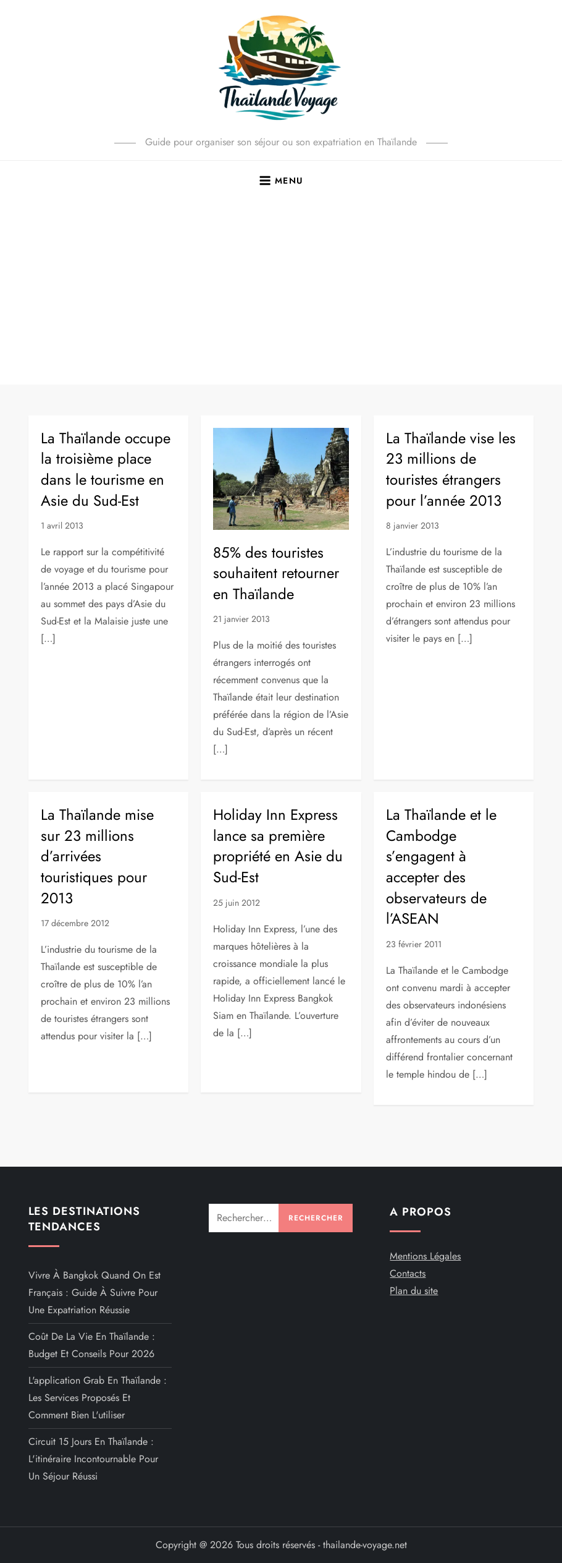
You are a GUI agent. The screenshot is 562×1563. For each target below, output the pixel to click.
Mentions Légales (425, 1256)
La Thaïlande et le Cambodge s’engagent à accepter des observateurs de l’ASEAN (441, 866)
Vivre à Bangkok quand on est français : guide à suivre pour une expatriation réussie (94, 1292)
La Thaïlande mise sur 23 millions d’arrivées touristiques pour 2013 (97, 856)
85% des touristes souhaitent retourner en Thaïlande (276, 573)
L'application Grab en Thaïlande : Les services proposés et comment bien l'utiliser (97, 1397)
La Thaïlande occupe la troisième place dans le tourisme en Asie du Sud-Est (105, 469)
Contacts (408, 1273)
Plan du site (414, 1291)
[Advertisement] (281, 291)
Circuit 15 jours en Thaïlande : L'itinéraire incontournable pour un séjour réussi (93, 1458)
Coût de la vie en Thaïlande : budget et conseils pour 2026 (91, 1345)
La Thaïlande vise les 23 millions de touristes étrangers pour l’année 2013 (451, 469)
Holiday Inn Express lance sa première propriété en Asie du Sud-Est (278, 846)
